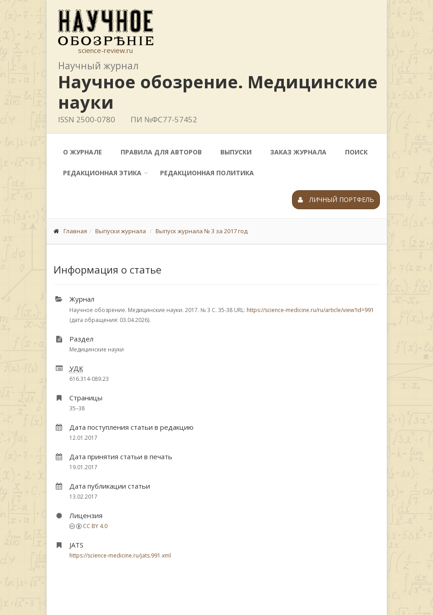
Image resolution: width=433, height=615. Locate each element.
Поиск (356, 152)
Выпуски (236, 152)
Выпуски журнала (120, 231)
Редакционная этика (102, 172)
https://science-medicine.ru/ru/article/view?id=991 (310, 310)
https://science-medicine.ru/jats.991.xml (120, 555)
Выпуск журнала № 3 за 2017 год (202, 231)
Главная (75, 231)
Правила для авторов (161, 152)
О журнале (82, 152)
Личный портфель (336, 199)
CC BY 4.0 (95, 526)
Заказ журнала (298, 152)
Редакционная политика (207, 172)
